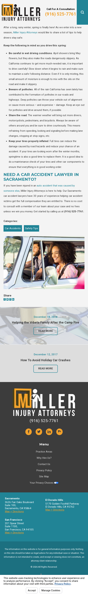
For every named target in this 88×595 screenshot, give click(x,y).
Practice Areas (44, 455)
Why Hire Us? (44, 462)
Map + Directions (14, 515)
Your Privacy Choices (44, 486)
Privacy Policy (44, 474)
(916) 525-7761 (60, 14)
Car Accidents (13, 228)
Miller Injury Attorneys (25, 32)
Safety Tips (31, 228)
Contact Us (44, 468)
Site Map (44, 480)
